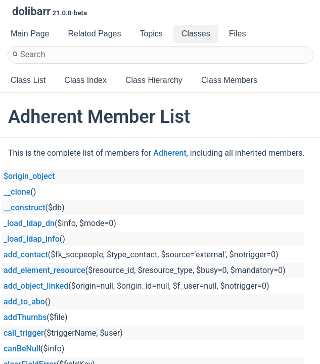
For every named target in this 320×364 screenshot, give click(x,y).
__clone (17, 192)
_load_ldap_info (32, 239)
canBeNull (22, 348)
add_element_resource (44, 270)
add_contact (26, 254)
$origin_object (29, 176)
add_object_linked (36, 286)
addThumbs (25, 317)
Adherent (169, 153)
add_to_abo (24, 301)
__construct (24, 207)
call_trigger (24, 333)
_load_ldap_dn (29, 223)
